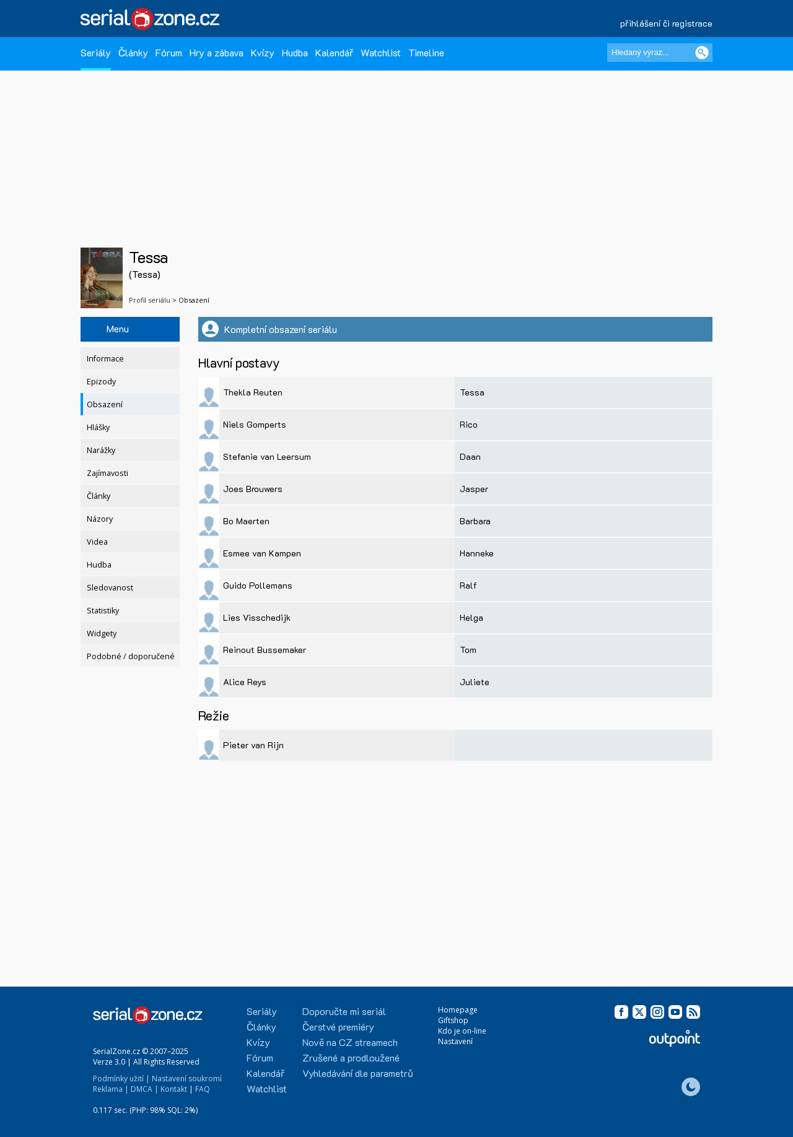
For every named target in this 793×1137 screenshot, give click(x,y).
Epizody (101, 381)
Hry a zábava (216, 52)
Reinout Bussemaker (264, 649)
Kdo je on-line (462, 1031)
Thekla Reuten (253, 392)
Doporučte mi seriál (344, 1011)
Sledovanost (110, 587)
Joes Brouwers (253, 489)
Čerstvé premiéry (338, 1026)
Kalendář (334, 52)
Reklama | (111, 1089)
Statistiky (103, 610)
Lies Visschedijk (257, 617)
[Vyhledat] (702, 52)
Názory (100, 519)
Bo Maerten (246, 521)
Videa (97, 542)
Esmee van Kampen (262, 553)
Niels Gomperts (254, 424)
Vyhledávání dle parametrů (357, 1072)
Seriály (96, 52)
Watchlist (381, 52)
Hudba (295, 52)
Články (133, 52)
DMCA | (145, 1089)
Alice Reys (244, 682)
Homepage (458, 1010)
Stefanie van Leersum (267, 456)
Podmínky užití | (121, 1078)
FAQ (202, 1089)
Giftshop (453, 1020)
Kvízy (262, 52)
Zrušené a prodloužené (351, 1057)
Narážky (101, 450)
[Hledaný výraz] (659, 52)
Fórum (169, 52)
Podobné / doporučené (131, 656)
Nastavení (455, 1041)
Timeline (426, 52)
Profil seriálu (149, 300)
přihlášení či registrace (666, 23)
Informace (105, 358)
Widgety (101, 633)
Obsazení (105, 404)
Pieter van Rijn (253, 745)
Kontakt (173, 1089)
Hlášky (98, 427)
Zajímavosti (107, 473)
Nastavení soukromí (187, 1078)
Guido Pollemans (257, 585)
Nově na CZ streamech (350, 1041)
